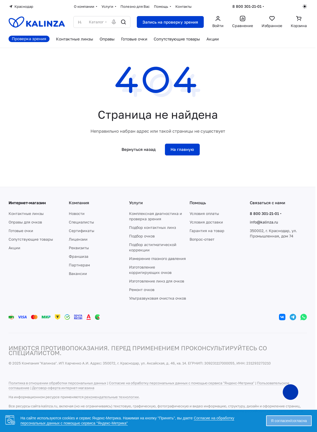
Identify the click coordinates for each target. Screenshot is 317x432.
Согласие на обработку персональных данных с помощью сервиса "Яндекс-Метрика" (181, 383)
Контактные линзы (26, 213)
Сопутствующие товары (31, 239)
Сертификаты (81, 230)
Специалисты (81, 222)
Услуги (136, 202)
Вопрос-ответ (202, 239)
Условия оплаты (204, 213)
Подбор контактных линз (152, 227)
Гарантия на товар (207, 230)
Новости (77, 213)
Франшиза (78, 256)
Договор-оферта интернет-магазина (63, 388)
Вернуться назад (139, 149)
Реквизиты (79, 247)
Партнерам (79, 265)
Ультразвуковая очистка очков (157, 298)
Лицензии (78, 239)
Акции (14, 247)
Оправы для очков (25, 222)
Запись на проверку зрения (170, 22)
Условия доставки (206, 222)
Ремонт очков (141, 289)
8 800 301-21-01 (247, 6)
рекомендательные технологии (111, 397)
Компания (79, 202)
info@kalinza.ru (264, 222)
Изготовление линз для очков (156, 281)
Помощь (198, 202)
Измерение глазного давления (157, 258)
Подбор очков (142, 236)
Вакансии (78, 273)
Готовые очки (21, 230)
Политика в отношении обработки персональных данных (57, 383)
